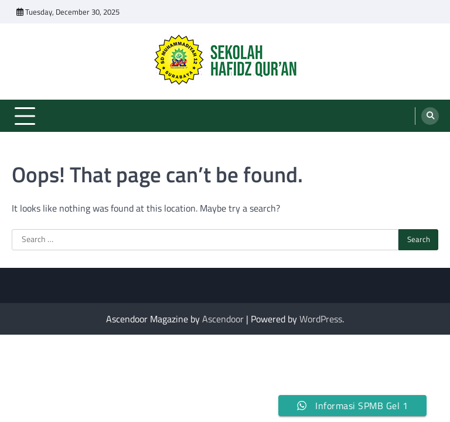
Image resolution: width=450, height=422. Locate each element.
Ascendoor (223, 319)
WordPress (320, 319)
